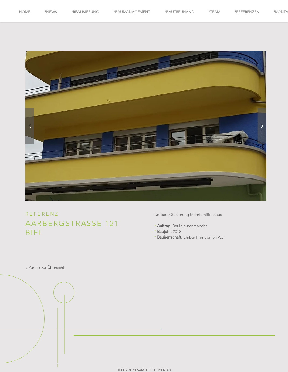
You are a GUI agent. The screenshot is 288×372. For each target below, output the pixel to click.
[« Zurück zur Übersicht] (45, 267)
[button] (145, 126)
